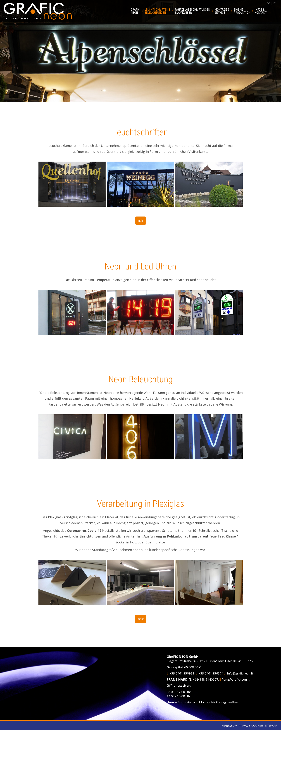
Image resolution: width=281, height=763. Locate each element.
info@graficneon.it (238, 673)
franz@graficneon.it (234, 679)
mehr (140, 220)
